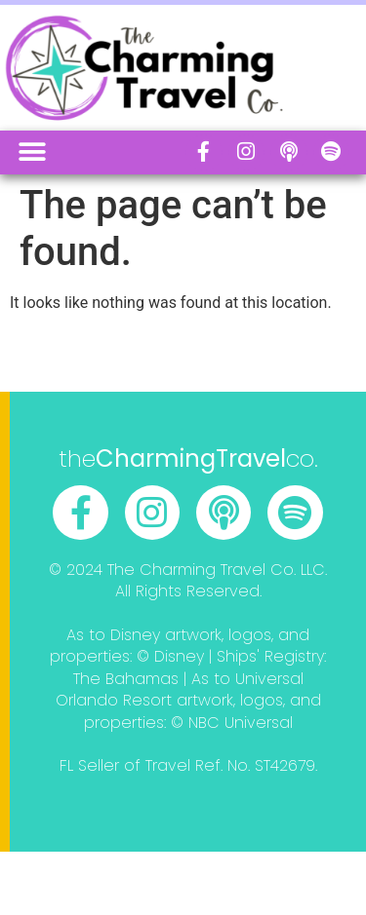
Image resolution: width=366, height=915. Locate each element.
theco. (188, 458)
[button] (32, 152)
